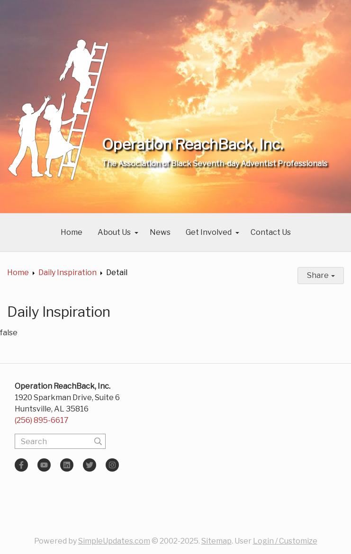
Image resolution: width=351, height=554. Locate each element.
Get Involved (209, 232)
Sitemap (216, 540)
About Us (114, 232)
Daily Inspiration (67, 272)
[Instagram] (112, 465)
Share (321, 275)
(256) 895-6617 (42, 420)
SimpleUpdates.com (114, 540)
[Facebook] (21, 465)
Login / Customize (285, 540)
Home (71, 232)
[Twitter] (89, 465)
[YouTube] (44, 465)
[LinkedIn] (66, 465)
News (160, 232)
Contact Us (271, 232)
